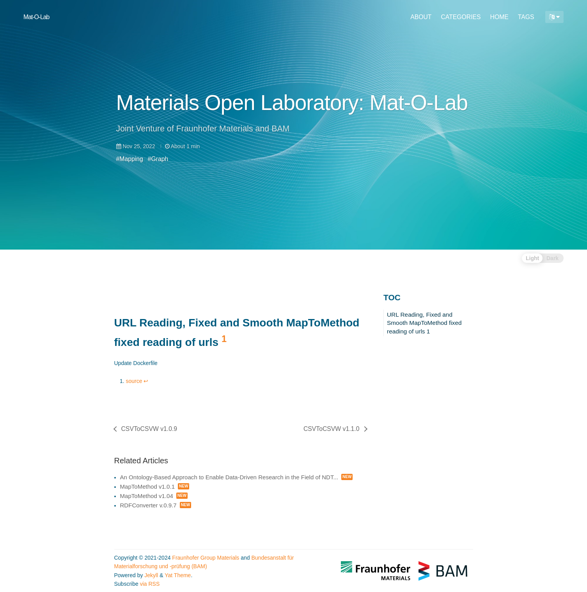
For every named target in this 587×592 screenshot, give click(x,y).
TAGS (526, 17)
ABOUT (420, 17)
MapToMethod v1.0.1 (147, 486)
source (134, 381)
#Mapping (129, 159)
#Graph (158, 159)
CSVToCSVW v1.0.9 (149, 429)
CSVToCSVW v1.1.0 (331, 429)
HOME (499, 17)
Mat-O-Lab (36, 17)
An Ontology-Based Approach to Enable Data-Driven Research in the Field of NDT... (229, 477)
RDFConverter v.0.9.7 (148, 505)
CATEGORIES (461, 17)
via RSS (150, 584)
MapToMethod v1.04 (146, 496)
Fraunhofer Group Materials (205, 558)
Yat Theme (178, 575)
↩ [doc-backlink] (146, 381)
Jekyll (151, 575)
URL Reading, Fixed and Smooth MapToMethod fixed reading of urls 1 (424, 323)
